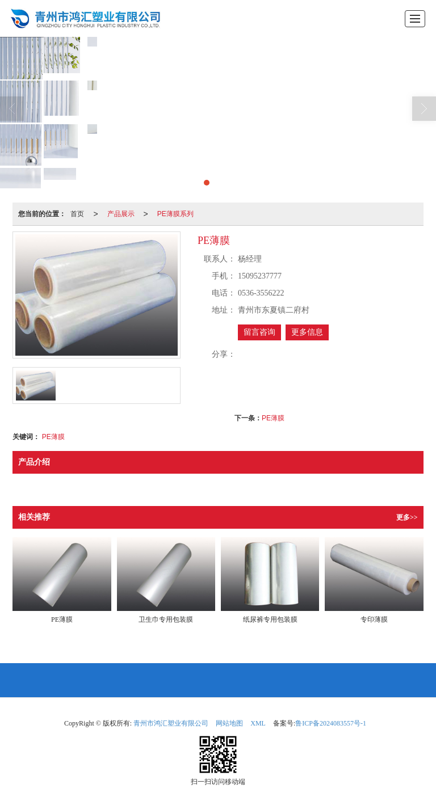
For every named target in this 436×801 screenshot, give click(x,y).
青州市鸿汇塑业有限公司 (170, 723)
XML (258, 723)
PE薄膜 (273, 418)
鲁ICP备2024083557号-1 (330, 723)
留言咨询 (259, 332)
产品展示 (121, 214)
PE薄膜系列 (175, 214)
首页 (77, 214)
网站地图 (229, 723)
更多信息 (307, 332)
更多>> (407, 517)
